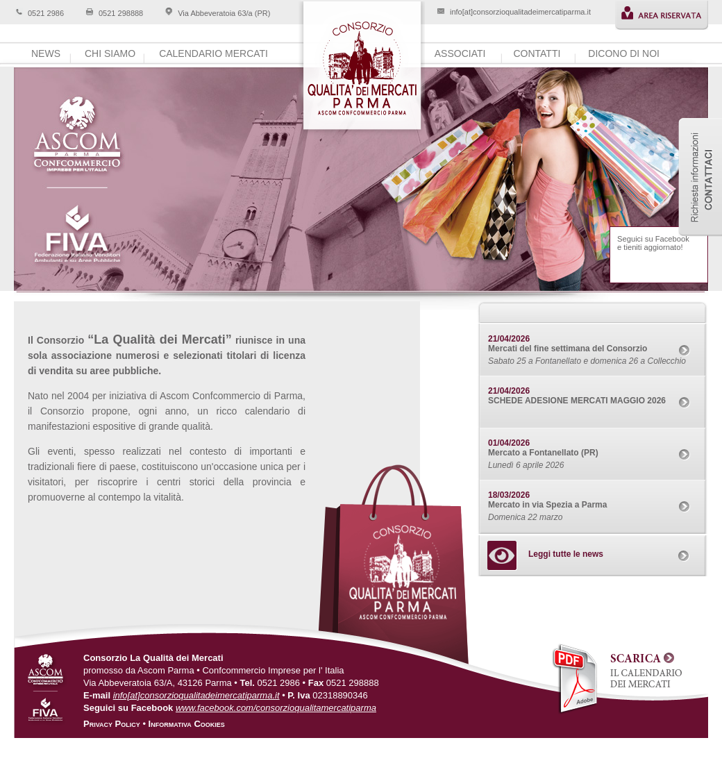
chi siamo (110, 53)
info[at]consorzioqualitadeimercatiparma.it (520, 12)
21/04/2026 (509, 339)
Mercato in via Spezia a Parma (547, 505)
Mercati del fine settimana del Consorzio (567, 348)
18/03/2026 (509, 495)
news (45, 53)
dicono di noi (624, 53)
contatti (536, 53)
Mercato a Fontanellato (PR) (543, 453)
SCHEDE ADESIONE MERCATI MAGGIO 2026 (577, 400)
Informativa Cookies (187, 724)
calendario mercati (213, 53)
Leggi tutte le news (565, 554)
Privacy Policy (111, 724)
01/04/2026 (509, 443)
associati (460, 53)
